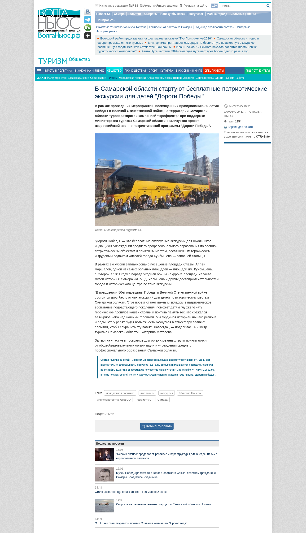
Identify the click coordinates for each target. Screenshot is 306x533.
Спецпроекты (214, 70)
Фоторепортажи (106, 31)
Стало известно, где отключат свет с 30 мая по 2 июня (130, 492)
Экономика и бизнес (89, 70)
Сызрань (150, 14)
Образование (98, 77)
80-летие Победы (190, 392)
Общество (79, 59)
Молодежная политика (132, 77)
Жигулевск (196, 14)
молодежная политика (120, 392)
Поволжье (103, 14)
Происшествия (135, 70)
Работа (240, 77)
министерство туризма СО (114, 399)
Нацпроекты (105, 20)
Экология (188, 77)
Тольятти (134, 14)
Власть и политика (58, 70)
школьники (147, 392)
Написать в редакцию (111, 5)
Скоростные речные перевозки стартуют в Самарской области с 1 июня (163, 504)
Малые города (217, 14)
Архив (145, 5)
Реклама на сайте (193, 5)
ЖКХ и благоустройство (51, 77)
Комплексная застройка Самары (170, 27)
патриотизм (144, 399)
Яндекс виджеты (165, 5)
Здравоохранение (78, 77)
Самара (119, 14)
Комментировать (157, 426)
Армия (219, 77)
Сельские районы (243, 14)
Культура (166, 70)
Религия (229, 77)
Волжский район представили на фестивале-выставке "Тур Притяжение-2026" (156, 38)
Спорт (153, 70)
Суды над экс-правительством (215, 27)
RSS (133, 5)
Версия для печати (240, 127)
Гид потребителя (258, 70)
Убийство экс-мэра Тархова (128, 27)
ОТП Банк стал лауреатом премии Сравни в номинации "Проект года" (141, 523)
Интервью (243, 27)
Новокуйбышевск (172, 14)
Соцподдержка (205, 77)
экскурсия (166, 392)
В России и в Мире (189, 70)
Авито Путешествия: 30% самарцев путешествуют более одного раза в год (194, 51)
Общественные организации (164, 77)
